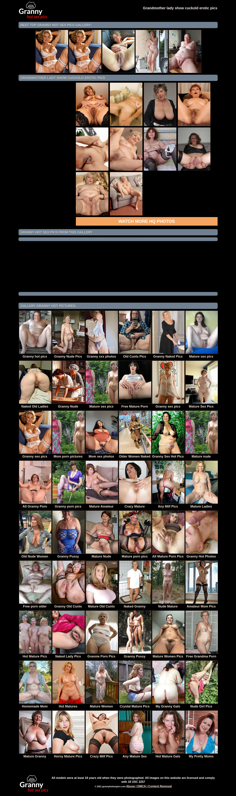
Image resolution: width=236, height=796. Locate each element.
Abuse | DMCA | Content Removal (149, 786)
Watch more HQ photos (146, 221)
